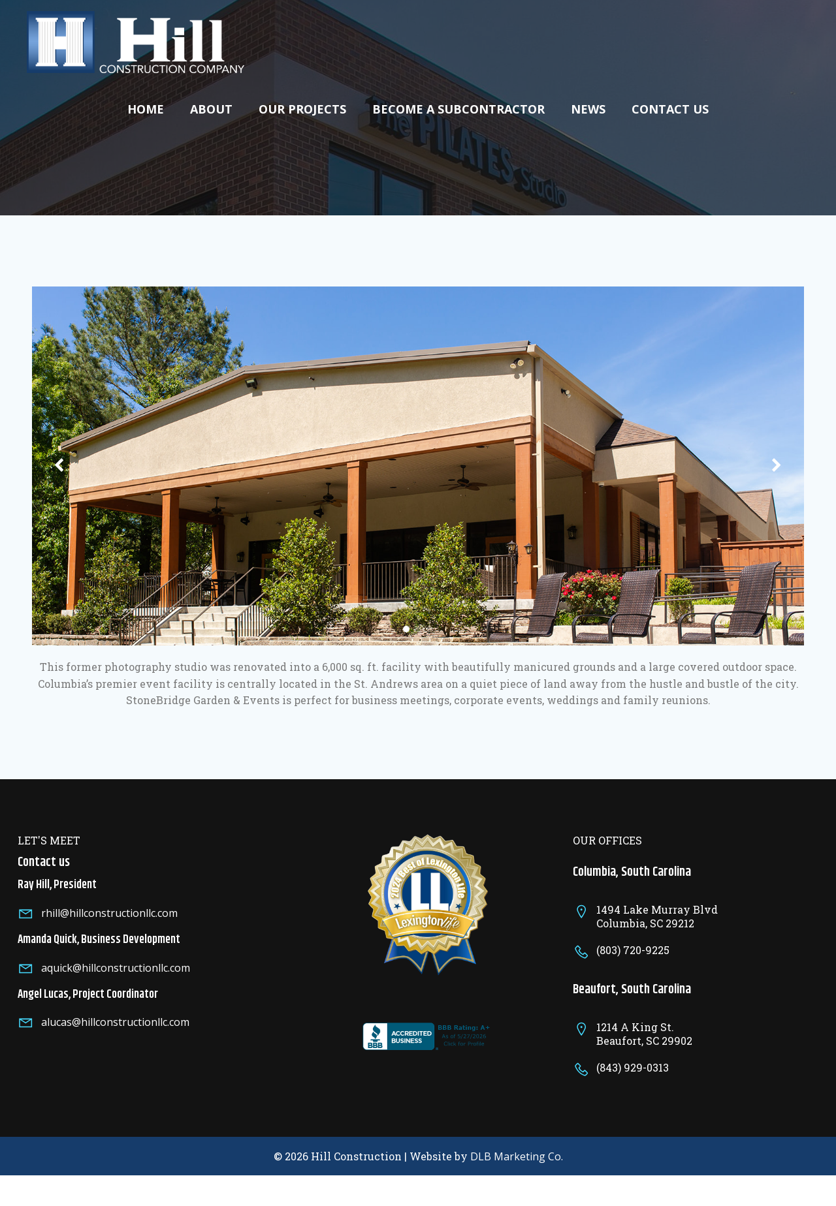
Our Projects (302, 106)
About (211, 106)
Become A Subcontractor (458, 106)
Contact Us (670, 106)
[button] (406, 637)
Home (145, 106)
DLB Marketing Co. (516, 1183)
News (588, 106)
